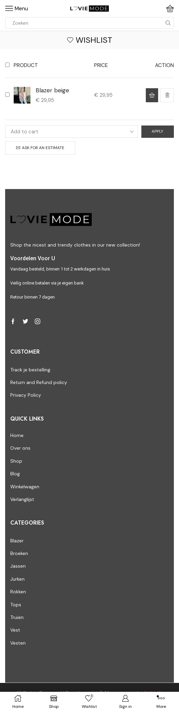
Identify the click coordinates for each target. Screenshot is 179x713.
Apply (157, 131)
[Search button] (168, 22)
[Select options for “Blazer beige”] (151, 95)
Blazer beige (52, 90)
